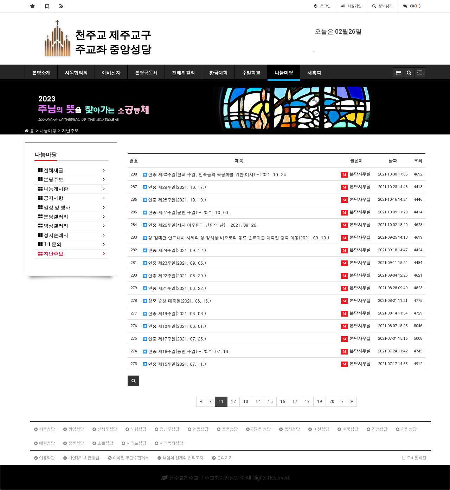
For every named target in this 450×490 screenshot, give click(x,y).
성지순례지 (53, 235)
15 (270, 401)
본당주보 (50, 179)
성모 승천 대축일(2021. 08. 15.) (177, 301)
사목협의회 (76, 72)
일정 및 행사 (54, 207)
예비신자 (111, 72)
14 (258, 401)
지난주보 (50, 254)
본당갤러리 (53, 216)
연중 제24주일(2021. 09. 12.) (174, 250)
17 (294, 401)
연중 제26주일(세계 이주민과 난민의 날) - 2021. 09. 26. (200, 225)
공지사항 (50, 198)
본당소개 (41, 72)
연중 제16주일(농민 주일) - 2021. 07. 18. (186, 351)
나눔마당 (284, 72)
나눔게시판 (53, 189)
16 (282, 401)
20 (331, 401)
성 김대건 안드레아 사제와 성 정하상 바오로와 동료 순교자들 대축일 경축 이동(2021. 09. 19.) (236, 237)
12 (233, 401)
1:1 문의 (50, 244)
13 (245, 401)
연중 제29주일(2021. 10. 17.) (174, 187)
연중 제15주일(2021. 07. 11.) (174, 364)
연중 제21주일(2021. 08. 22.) (174, 288)
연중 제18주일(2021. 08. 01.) (174, 326)
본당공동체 (146, 72)
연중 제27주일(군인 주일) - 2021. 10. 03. (186, 212)
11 (221, 401)
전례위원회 (183, 72)
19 (319, 401)
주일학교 (251, 72)
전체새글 (50, 170)
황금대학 (218, 72)
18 (307, 401)
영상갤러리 (53, 226)
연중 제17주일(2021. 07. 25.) (174, 339)
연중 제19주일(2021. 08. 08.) (174, 313)
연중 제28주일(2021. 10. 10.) (174, 200)
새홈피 (314, 72)
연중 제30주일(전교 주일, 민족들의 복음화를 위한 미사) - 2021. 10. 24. (215, 174)
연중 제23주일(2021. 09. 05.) (174, 263)
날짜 (392, 161)
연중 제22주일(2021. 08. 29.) (174, 275)
